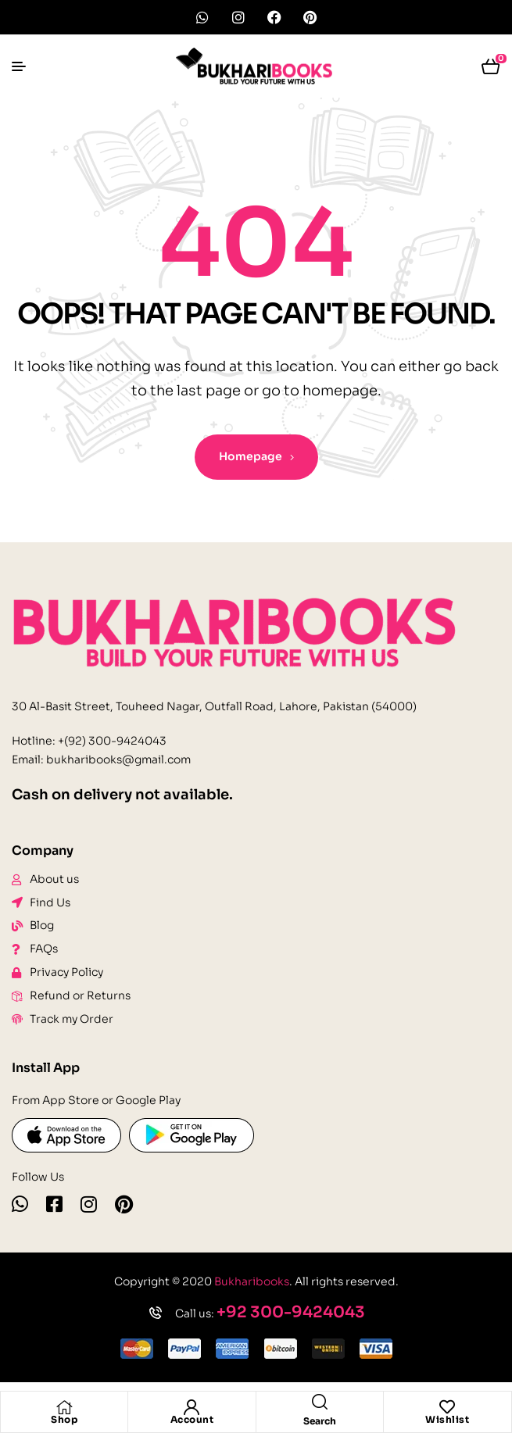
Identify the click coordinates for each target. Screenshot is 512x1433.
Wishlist (447, 1419)
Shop (64, 1419)
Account (192, 1419)
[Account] (191, 1407)
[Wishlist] (447, 1407)
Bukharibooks (251, 1281)
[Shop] (64, 1407)
